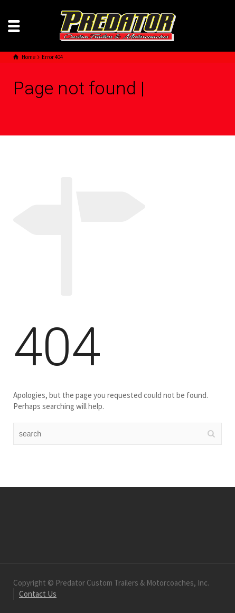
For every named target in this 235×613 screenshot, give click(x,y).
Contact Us (38, 594)
